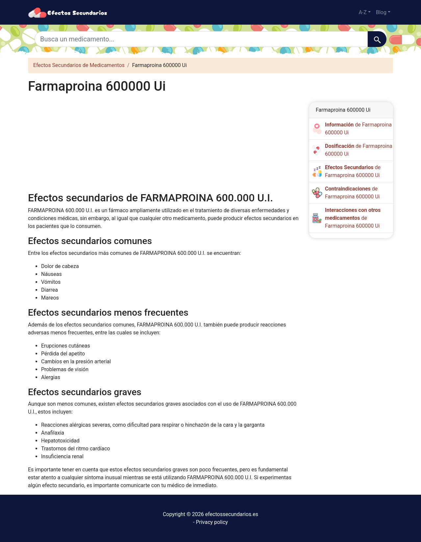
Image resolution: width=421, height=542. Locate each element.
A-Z (362, 12)
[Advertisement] (163, 143)
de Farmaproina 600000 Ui (353, 218)
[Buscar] (377, 39)
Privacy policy (212, 522)
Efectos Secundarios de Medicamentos (79, 65)
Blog (381, 12)
